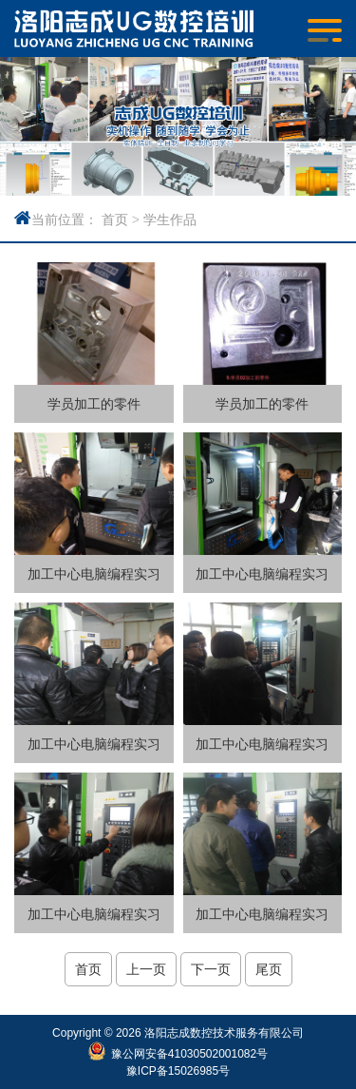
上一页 (146, 969)
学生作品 (170, 219)
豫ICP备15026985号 (178, 1071)
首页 (115, 219)
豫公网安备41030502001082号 (189, 1053)
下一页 (211, 969)
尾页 (268, 969)
